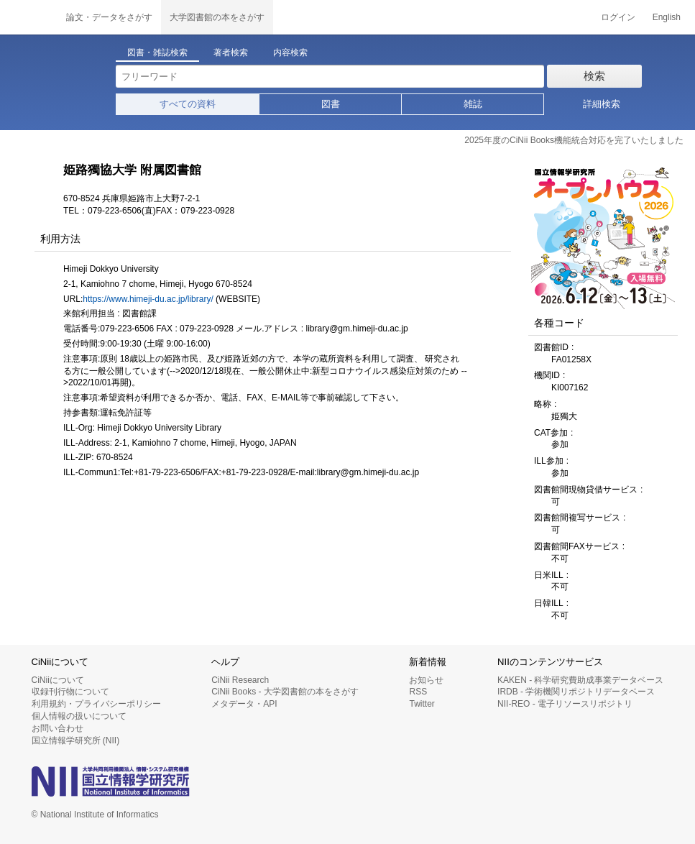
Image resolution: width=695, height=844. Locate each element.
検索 (594, 76)
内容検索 (290, 52)
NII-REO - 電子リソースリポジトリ (564, 704)
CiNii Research (240, 680)
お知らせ (426, 680)
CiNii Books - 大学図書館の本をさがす (285, 692)
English (667, 17)
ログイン (618, 17)
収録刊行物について (70, 692)
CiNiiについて (58, 680)
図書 (330, 103)
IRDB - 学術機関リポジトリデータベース (576, 692)
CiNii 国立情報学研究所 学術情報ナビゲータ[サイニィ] (28, 17)
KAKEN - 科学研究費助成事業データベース (580, 680)
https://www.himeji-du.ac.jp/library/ (148, 299)
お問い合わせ (57, 728)
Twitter (421, 704)
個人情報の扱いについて (79, 716)
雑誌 (473, 103)
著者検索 (230, 52)
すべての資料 (188, 103)
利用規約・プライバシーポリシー (96, 704)
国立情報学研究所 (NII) (76, 740)
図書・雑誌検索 (157, 52)
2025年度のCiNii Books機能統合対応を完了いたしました (574, 140)
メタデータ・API (244, 704)
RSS (418, 692)
